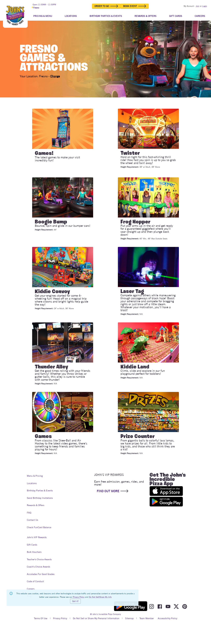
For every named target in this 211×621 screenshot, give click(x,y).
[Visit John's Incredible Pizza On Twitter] (176, 606)
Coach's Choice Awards (38, 566)
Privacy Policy (60, 618)
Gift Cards (32, 544)
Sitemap (129, 618)
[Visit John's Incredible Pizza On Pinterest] (185, 606)
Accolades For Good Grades (40, 574)
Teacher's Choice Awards (39, 559)
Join (197, 6)
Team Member (146, 618)
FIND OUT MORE (112, 491)
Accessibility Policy (167, 618)
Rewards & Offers (35, 505)
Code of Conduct (35, 581)
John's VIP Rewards (36, 537)
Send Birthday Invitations (40, 498)
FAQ (30, 512)
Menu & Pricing (35, 476)
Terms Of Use (40, 618)
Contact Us (32, 520)
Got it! (75, 601)
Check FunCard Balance (39, 527)
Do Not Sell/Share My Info (100, 597)
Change (55, 76)
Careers (30, 588)
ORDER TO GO (106, 6)
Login (204, 6)
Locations (32, 483)
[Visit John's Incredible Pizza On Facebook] (160, 606)
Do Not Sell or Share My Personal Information (96, 618)
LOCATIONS (71, 16)
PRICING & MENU (42, 16)
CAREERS (200, 16)
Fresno (35, 7)
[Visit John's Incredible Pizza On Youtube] (168, 606)
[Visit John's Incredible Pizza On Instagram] (151, 606)
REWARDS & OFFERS (145, 16)
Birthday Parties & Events (40, 490)
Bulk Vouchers (34, 552)
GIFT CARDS (175, 16)
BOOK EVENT (134, 6)
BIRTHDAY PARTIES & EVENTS (106, 16)
